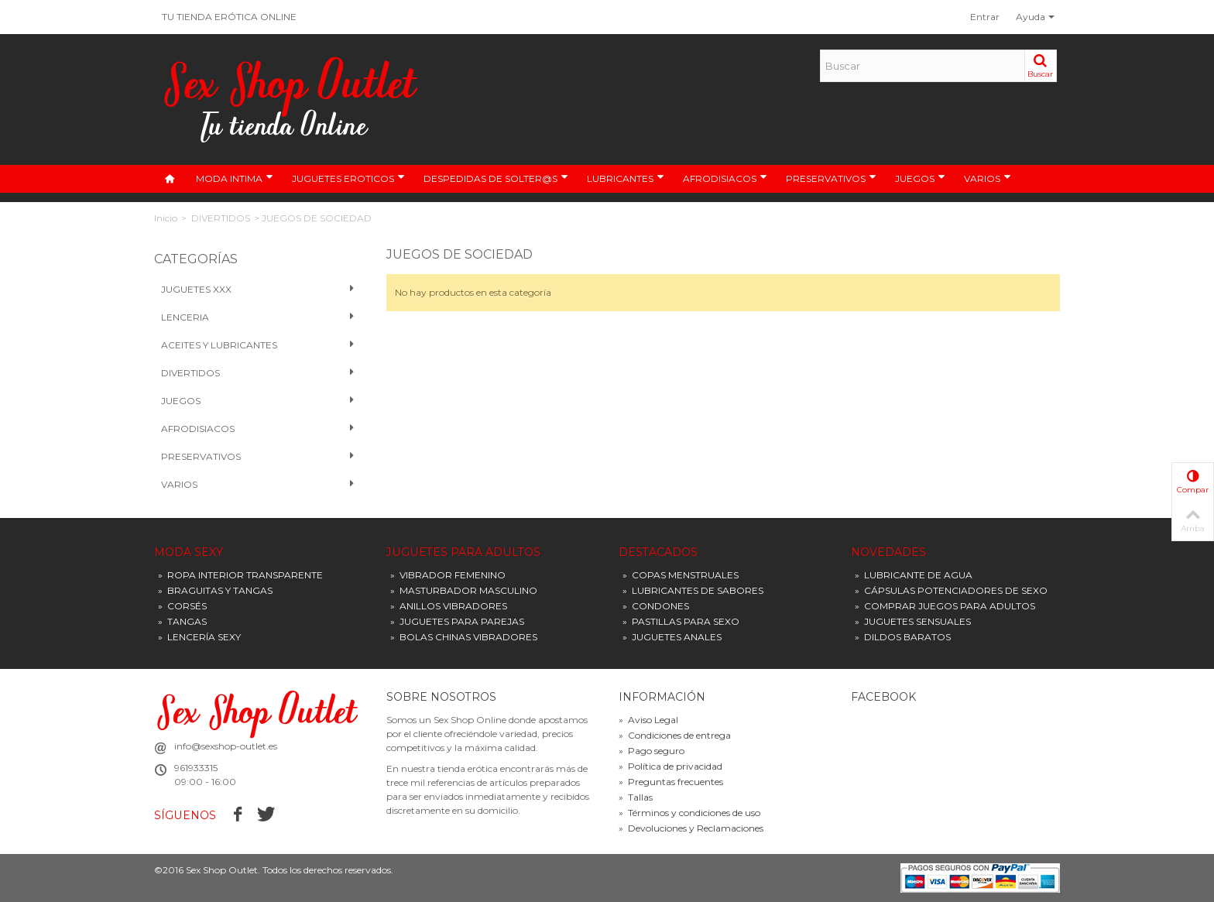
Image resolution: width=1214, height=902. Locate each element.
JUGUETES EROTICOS (348, 178)
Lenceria (258, 317)
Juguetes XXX (258, 289)
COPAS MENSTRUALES (680, 575)
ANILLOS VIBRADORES (448, 606)
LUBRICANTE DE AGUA (913, 575)
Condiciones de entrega (675, 735)
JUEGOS (920, 178)
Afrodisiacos (258, 429)
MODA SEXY (188, 552)
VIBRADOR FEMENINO (448, 575)
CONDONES (655, 606)
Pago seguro (651, 750)
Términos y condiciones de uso (689, 812)
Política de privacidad (670, 766)
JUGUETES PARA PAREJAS (457, 621)
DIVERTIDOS (220, 218)
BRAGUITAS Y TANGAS (215, 590)
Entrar (985, 16)
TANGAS (182, 621)
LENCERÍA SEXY (199, 637)
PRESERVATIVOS (831, 178)
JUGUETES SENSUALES (913, 621)
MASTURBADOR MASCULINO (463, 590)
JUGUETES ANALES (672, 637)
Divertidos (258, 373)
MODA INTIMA (234, 178)
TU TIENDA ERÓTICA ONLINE (229, 16)
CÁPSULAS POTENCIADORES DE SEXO (951, 590)
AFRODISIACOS (725, 178)
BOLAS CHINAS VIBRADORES (463, 637)
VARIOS (987, 178)
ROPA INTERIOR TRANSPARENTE (240, 575)
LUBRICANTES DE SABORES (692, 590)
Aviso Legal (648, 719)
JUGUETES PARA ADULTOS (463, 552)
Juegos (258, 401)
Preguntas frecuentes (671, 781)
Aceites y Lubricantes (258, 345)
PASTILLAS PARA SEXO (680, 621)
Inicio (165, 218)
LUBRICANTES (625, 178)
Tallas (636, 797)
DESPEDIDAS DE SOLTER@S (496, 178)
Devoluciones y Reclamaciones (691, 828)
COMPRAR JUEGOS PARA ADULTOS (945, 606)
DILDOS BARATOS (903, 637)
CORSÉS (182, 606)
